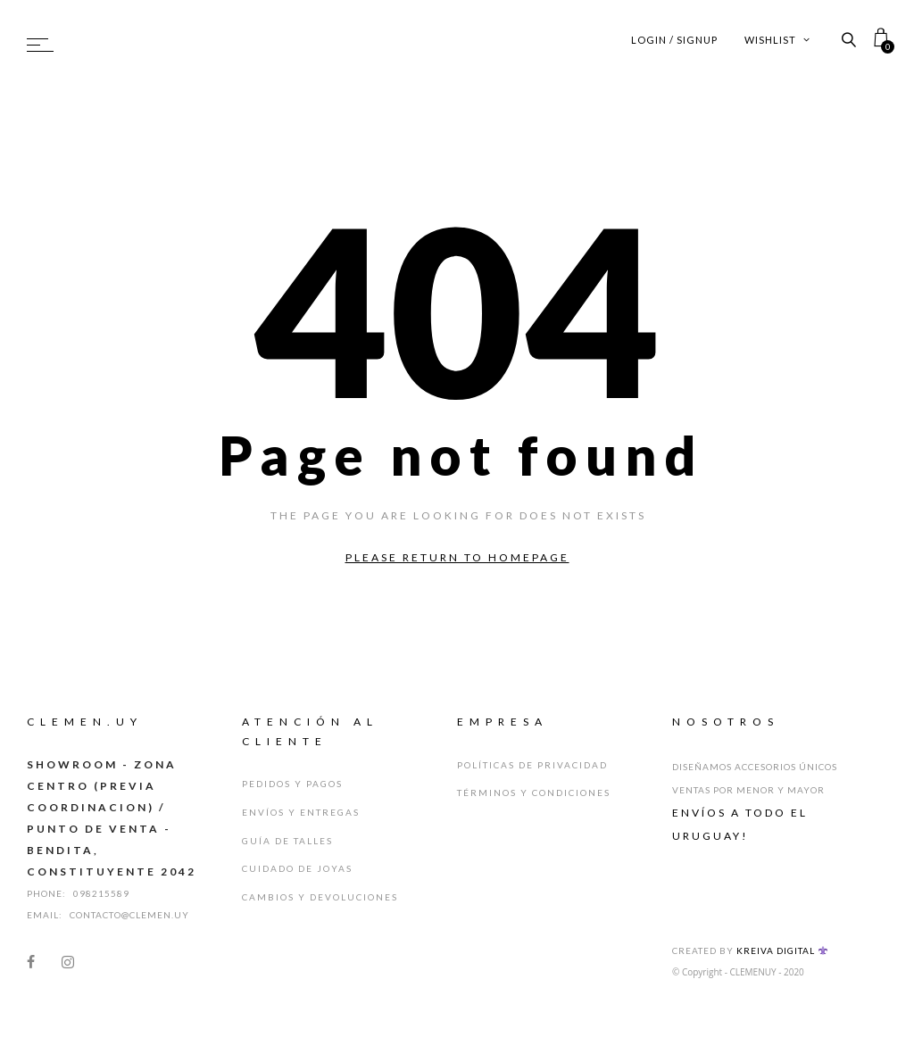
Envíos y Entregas (301, 811)
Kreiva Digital (781, 950)
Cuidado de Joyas (297, 866)
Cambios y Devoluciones (320, 894)
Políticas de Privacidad (532, 764)
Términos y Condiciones (534, 792)
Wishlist (777, 40)
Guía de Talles (287, 839)
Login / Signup (674, 40)
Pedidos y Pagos (292, 783)
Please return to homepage (457, 557)
